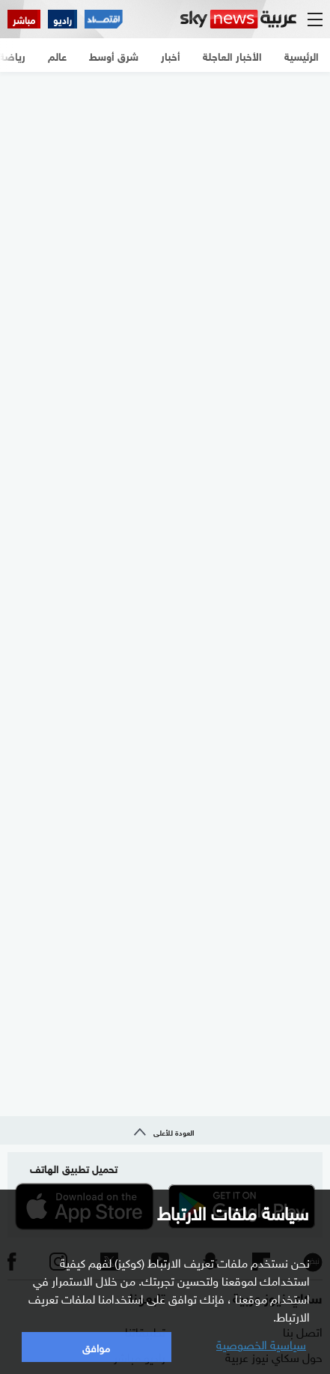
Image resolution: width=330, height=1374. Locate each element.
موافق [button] (96, 1346)
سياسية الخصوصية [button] (261, 1343)
